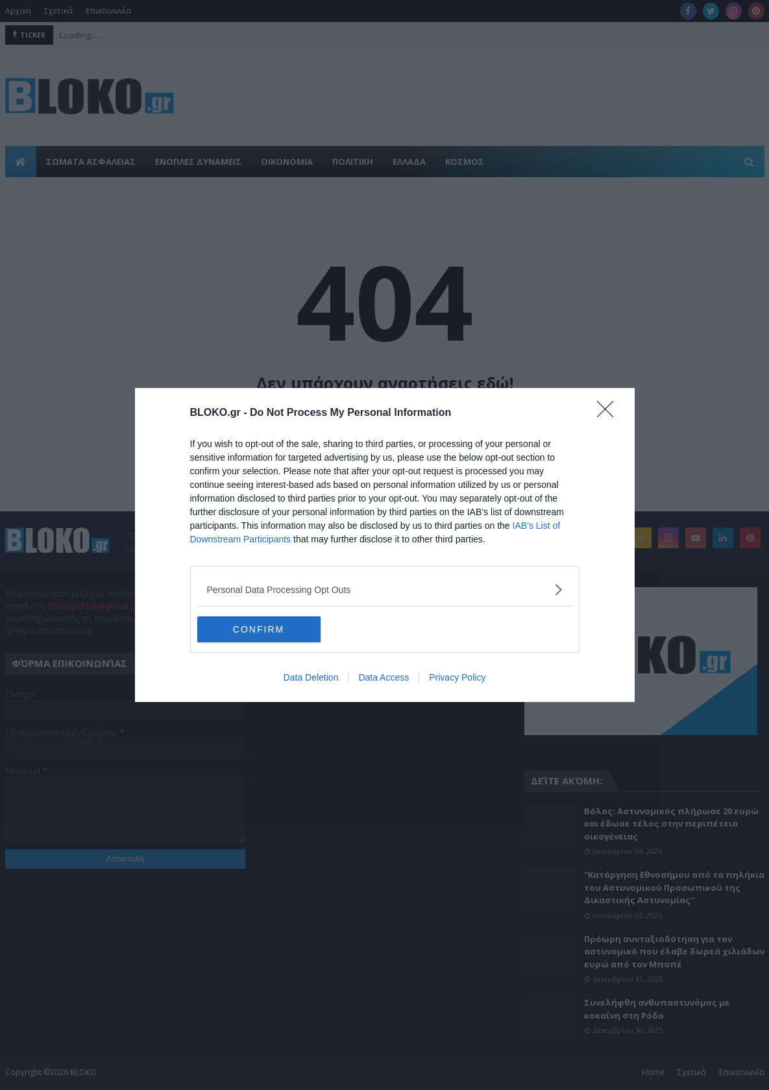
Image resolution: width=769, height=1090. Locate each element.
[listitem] (385, 589)
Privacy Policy (457, 677)
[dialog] (385, 545)
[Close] (609, 413)
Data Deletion (311, 677)
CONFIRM (258, 629)
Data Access (383, 677)
